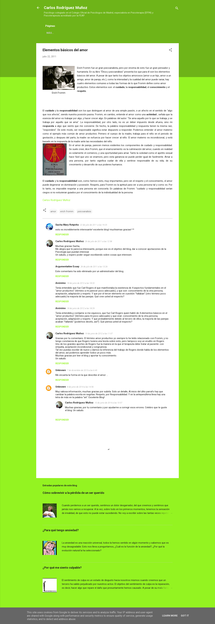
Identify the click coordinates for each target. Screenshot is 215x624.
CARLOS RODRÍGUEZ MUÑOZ (63, 32)
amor (53, 211)
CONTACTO (114, 32)
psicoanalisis (84, 211)
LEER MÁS (166, 520)
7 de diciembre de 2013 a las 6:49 (82, 370)
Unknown (60, 370)
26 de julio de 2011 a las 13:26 (94, 266)
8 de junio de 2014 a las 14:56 (80, 387)
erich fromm (66, 211)
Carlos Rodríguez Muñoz (65, 7)
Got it (185, 615)
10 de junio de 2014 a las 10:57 (108, 402)
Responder (62, 234)
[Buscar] (177, 9)
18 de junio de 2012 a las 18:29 (81, 308)
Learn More (170, 615)
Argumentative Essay (67, 266)
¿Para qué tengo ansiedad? (61, 530)
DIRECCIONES (94, 32)
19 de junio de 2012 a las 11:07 (99, 333)
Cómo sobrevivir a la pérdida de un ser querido (73, 492)
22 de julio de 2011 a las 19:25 (93, 225)
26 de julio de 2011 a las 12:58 (98, 241)
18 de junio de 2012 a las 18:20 (81, 283)
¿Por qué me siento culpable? (62, 567)
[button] (170, 50)
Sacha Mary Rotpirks (67, 224)
